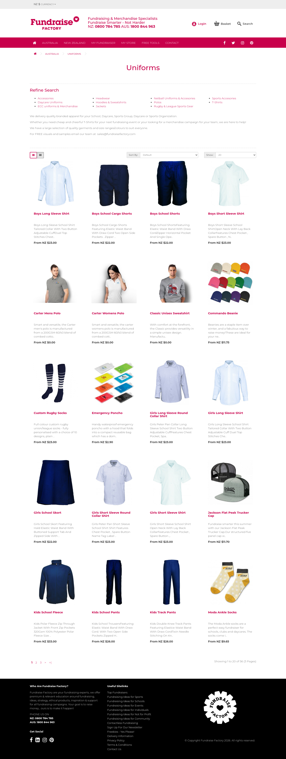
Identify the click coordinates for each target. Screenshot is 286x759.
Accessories (46, 98)
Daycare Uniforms (50, 102)
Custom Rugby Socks (50, 413)
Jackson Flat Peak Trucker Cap (228, 514)
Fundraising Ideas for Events (125, 705)
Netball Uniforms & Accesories (174, 98)
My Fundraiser (103, 43)
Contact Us (114, 749)
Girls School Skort (47, 512)
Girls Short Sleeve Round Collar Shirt (111, 514)
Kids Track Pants (163, 612)
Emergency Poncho (107, 413)
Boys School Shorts (165, 213)
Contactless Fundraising (122, 723)
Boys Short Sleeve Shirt (226, 213)
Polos (157, 102)
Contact (172, 43)
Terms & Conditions (119, 744)
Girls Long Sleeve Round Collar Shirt (169, 414)
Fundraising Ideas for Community (128, 718)
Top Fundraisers (117, 692)
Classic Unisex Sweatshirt (170, 313)
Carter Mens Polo (47, 313)
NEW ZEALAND (74, 43)
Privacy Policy (116, 740)
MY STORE (128, 43)
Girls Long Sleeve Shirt (225, 413)
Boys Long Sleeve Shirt (51, 213)
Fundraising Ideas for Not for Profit (129, 714)
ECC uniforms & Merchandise (58, 106)
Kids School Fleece (48, 612)
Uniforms (74, 53)
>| (50, 662)
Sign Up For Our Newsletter (124, 727)
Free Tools (150, 43)
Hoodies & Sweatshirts (111, 102)
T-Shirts (217, 102)
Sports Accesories (224, 98)
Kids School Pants (106, 612)
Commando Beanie (223, 313)
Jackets (101, 106)
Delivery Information (120, 736)
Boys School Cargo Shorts (112, 213)
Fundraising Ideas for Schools (126, 701)
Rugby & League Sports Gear (173, 106)
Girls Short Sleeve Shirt (168, 512)
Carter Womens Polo (108, 313)
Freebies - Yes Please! (120, 731)
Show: (210, 154)
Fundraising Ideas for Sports (125, 696)
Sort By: (133, 154)
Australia (50, 43)
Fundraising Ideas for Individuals (128, 709)
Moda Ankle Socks (222, 612)
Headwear (103, 98)
